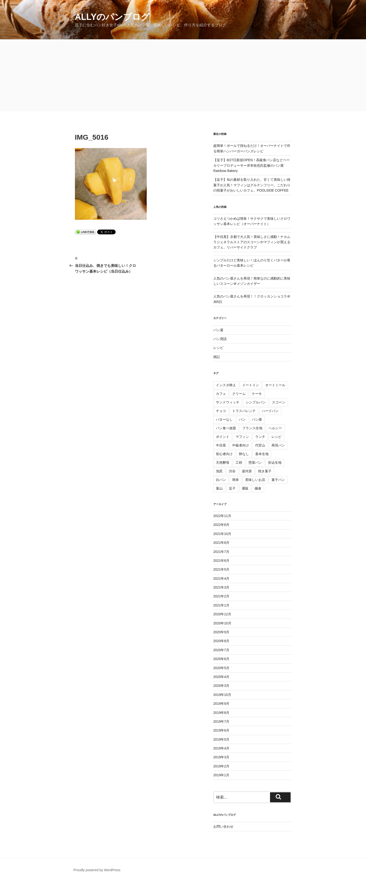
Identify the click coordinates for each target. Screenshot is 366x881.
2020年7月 (221, 650)
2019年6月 (221, 730)
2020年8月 (221, 641)
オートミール (275, 385)
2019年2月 (221, 766)
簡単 (235, 480)
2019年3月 (221, 757)
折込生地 (275, 462)
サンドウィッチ (227, 402)
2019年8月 (221, 713)
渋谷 (232, 471)
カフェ (221, 394)
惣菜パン (255, 462)
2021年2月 (221, 596)
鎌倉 (258, 488)
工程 (239, 462)
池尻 (219, 471)
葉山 (219, 488)
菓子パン (278, 480)
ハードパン (270, 411)
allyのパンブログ (112, 17)
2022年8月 (221, 525)
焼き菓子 (264, 471)
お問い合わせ (223, 826)
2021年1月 (221, 605)
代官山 (260, 445)
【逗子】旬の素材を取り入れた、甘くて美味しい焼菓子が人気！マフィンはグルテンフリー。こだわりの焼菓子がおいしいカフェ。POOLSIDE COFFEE (251, 185)
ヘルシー (275, 428)
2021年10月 (222, 534)
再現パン (278, 445)
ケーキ (257, 394)
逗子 (232, 488)
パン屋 (218, 330)
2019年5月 (221, 739)
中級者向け (240, 445)
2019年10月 (222, 695)
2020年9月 (221, 632)
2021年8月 (221, 543)
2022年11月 (222, 516)
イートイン (250, 385)
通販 (245, 488)
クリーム (239, 394)
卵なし (244, 454)
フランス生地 (252, 428)
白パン (221, 480)
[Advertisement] (183, 75)
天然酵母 (222, 462)
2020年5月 (221, 668)
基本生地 (262, 454)
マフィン (242, 437)
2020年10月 (222, 623)
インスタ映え (226, 385)
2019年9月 (221, 703)
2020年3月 (221, 686)
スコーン (278, 402)
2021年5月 (221, 569)
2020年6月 (221, 659)
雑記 (216, 357)
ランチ (260, 437)
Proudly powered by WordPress (97, 870)
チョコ (221, 411)
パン (242, 419)
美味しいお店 (255, 480)
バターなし (224, 419)
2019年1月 (221, 775)
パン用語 (220, 339)
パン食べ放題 (226, 428)
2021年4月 (221, 578)
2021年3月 (221, 587)
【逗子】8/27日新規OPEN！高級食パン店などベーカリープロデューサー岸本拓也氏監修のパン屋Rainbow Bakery (251, 165)
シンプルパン (256, 402)
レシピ (218, 348)
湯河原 (247, 471)
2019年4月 (221, 748)
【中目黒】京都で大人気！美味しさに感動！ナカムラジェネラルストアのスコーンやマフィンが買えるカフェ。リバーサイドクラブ (251, 242)
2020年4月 (221, 677)
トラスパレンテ (244, 411)
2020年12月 (222, 614)
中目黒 (221, 445)
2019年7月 (221, 721)
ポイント (222, 437)
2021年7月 (221, 552)
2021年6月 (221, 560)
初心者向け (224, 454)
